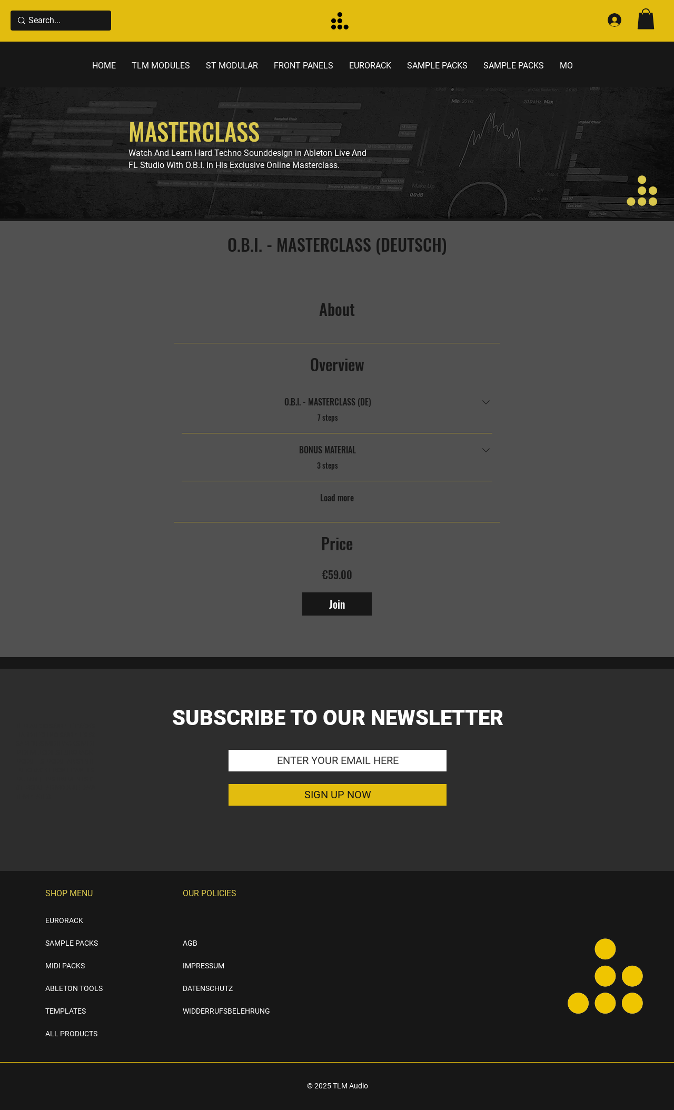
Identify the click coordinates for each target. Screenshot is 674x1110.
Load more (337, 497)
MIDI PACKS (65, 966)
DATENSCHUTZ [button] (208, 988)
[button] (646, 18)
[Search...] (58, 21)
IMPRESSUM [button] (203, 966)
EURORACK (64, 920)
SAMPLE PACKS (71, 943)
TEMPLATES (65, 1011)
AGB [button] (190, 943)
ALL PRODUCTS (71, 1033)
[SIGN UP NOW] (338, 795)
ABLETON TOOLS (74, 988)
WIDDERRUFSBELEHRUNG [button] (209, 1011)
